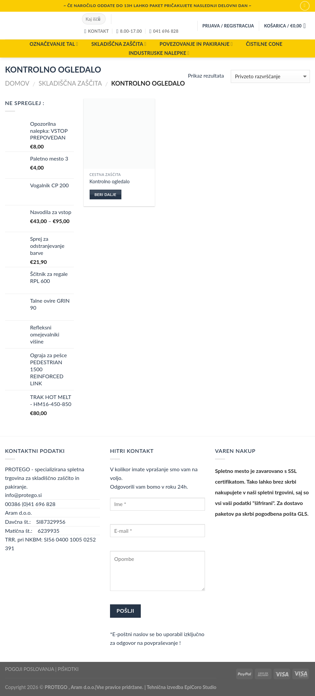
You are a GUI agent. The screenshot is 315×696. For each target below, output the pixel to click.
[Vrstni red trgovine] (270, 76)
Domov (17, 83)
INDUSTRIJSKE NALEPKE (159, 53)
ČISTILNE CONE (264, 44)
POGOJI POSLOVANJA (29, 669)
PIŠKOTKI (68, 669)
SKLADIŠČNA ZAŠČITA (118, 44)
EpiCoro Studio (201, 687)
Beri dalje (105, 194)
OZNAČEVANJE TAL (53, 44)
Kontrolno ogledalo (110, 181)
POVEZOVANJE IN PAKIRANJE (196, 44)
